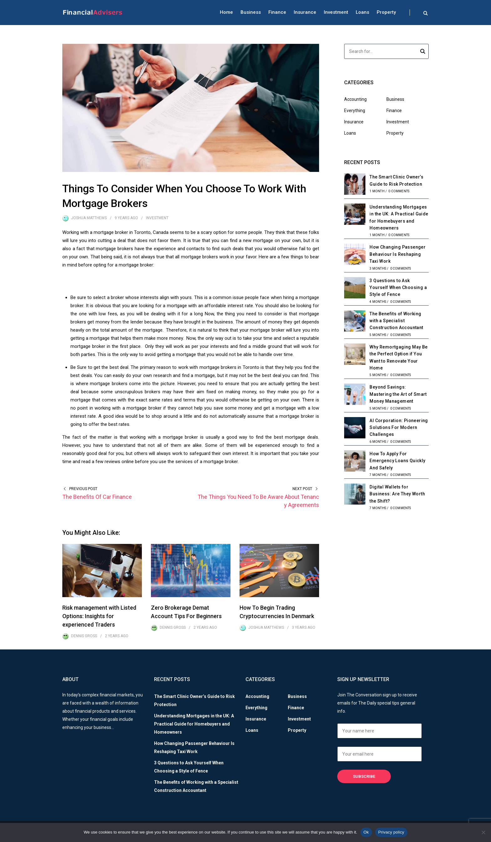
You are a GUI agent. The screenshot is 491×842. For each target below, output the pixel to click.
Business (250, 12)
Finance (277, 12)
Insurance (305, 12)
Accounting (355, 99)
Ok (366, 832)
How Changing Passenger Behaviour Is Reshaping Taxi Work (398, 254)
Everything (354, 110)
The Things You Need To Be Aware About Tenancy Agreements (258, 500)
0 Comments (398, 191)
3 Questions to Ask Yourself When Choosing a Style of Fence (398, 287)
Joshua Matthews (89, 218)
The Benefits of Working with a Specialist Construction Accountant (396, 320)
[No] (483, 832)
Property (386, 12)
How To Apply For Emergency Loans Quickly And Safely (397, 460)
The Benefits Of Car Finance (97, 496)
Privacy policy (391, 832)
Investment (336, 12)
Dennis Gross (84, 636)
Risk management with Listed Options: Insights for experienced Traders (99, 616)
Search (423, 52)
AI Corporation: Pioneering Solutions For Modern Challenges (399, 427)
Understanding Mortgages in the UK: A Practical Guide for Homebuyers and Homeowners (194, 724)
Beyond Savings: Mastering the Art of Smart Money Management (398, 394)
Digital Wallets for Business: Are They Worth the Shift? (397, 494)
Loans (362, 12)
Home (226, 12)
